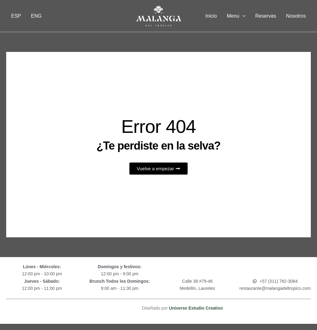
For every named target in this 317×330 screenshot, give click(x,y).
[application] (242, 16)
